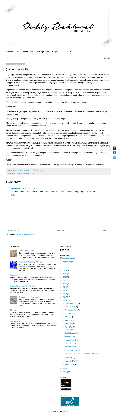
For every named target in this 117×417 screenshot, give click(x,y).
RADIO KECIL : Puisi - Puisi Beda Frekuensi (81, 353)
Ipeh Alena (15, 188)
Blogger (66, 411)
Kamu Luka (68, 330)
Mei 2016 (68, 324)
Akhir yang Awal (16, 321)
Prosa (72, 52)
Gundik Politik (69, 336)
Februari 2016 (70, 361)
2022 (65, 280)
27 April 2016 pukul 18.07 (30, 188)
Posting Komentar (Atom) (25, 234)
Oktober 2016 (70, 307)
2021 (65, 284)
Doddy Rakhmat (68, 258)
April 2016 (69, 327)
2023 (65, 277)
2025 (65, 270)
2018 (65, 294)
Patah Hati (30, 173)
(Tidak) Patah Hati (71, 333)
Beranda (9, 52)
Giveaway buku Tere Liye (28, 297)
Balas (13, 195)
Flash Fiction (21, 173)
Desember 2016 (71, 303)
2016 (65, 300)
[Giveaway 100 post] (26, 251)
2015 (65, 368)
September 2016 (71, 310)
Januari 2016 (70, 364)
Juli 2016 (68, 317)
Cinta (14, 173)
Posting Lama (105, 230)
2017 (65, 297)
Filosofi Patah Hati (71, 340)
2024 (65, 274)
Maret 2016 (69, 358)
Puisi (64, 52)
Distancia (13, 275)
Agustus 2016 (70, 313)
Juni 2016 (69, 320)
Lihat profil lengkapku (68, 262)
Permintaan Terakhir (72, 350)
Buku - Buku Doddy (25, 52)
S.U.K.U (13, 310)
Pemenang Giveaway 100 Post (30, 262)
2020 (65, 287)
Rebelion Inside (70, 347)
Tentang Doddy (42, 52)
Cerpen (55, 52)
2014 (65, 372)
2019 (65, 290)
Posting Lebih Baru (14, 230)
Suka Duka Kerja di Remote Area (22, 286)
